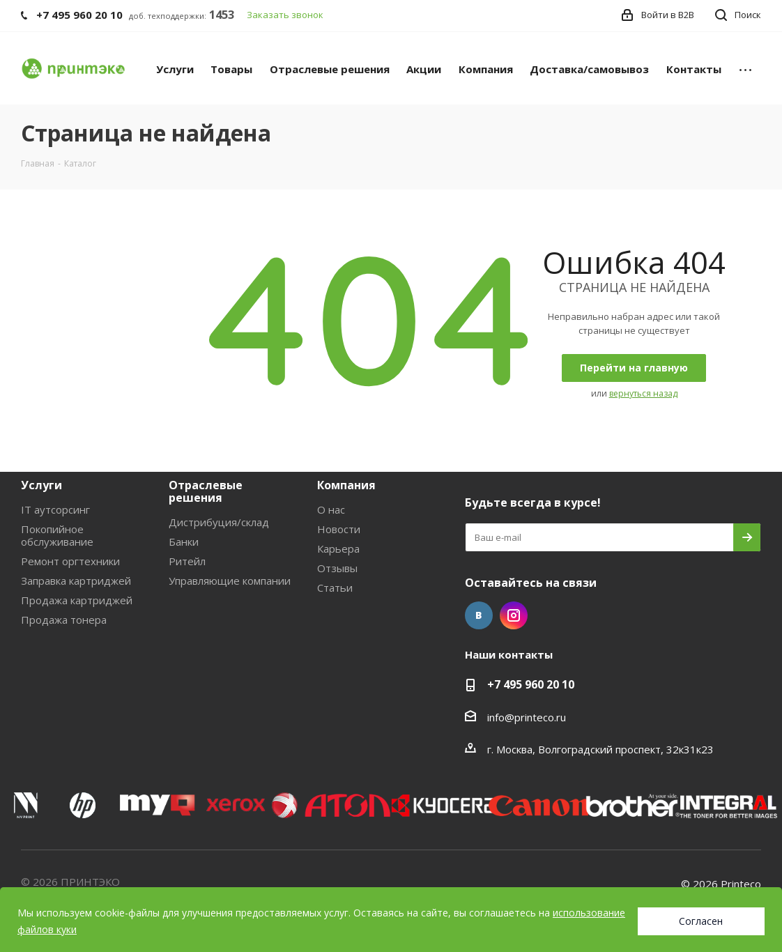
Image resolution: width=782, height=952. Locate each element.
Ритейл (187, 561)
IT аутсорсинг (55, 509)
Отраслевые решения (206, 491)
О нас (331, 509)
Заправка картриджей (76, 581)
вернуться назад (643, 393)
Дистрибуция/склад (219, 522)
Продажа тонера (64, 620)
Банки (184, 541)
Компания (346, 485)
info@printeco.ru (526, 717)
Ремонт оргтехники (70, 561)
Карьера (338, 548)
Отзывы (337, 568)
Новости (338, 529)
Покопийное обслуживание (57, 535)
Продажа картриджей (76, 600)
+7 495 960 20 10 (530, 684)
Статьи (335, 587)
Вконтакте (479, 615)
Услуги (41, 485)
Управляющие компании (230, 581)
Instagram (514, 615)
